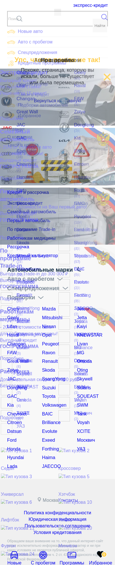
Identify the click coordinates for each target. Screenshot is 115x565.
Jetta (81, 312)
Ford (11, 423)
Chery (12, 304)
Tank (81, 399)
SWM (82, 391)
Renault (49, 352)
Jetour (82, 304)
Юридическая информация (57, 499)
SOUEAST (86, 384)
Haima (47, 439)
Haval (12, 328)
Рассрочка (16, 244)
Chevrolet (15, 399)
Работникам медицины (28, 236)
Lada (11, 447)
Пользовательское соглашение (57, 504)
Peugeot (49, 336)
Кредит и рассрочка (35, 193)
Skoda (47, 360)
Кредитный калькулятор (29, 252)
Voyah (82, 407)
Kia (10, 391)
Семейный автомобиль (28, 212)
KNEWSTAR (88, 328)
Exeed (47, 423)
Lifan (11, 320)
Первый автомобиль (26, 220)
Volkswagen (52, 391)
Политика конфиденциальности (57, 493)
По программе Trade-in (28, 228)
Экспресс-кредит (90, 5)
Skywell (83, 368)
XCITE (83, 415)
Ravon (47, 344)
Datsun (13, 415)
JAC (11, 368)
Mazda (48, 304)
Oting (81, 360)
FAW (11, 344)
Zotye (12, 360)
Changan (15, 336)
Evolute (48, 415)
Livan (81, 336)
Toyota (48, 384)
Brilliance (50, 407)
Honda (13, 431)
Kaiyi (81, 320)
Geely (12, 312)
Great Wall (16, 352)
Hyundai (14, 439)
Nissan (48, 320)
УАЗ (80, 431)
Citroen (13, 407)
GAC (11, 384)
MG (80, 344)
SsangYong (52, 368)
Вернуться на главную (57, 100)
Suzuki (48, 376)
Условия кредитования (57, 510)
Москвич (85, 423)
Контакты (70, 480)
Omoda (83, 352)
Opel (46, 328)
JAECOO (50, 447)
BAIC (46, 399)
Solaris (83, 376)
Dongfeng (16, 376)
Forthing (49, 431)
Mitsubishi (51, 312)
